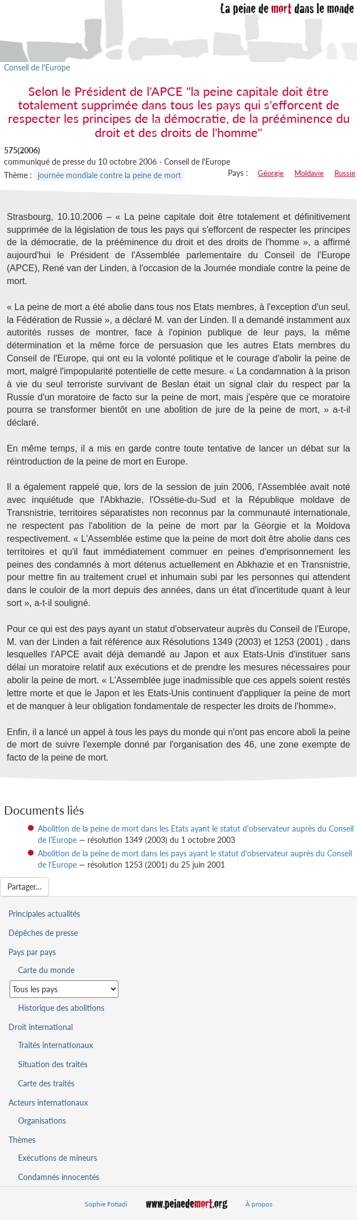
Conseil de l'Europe (37, 67)
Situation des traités (52, 1064)
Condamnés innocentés (58, 1177)
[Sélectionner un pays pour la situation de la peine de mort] (64, 989)
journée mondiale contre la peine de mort (109, 175)
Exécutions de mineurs (57, 1157)
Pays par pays (32, 952)
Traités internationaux (55, 1045)
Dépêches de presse (43, 933)
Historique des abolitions (61, 1008)
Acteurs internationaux (48, 1102)
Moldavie (309, 173)
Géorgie (271, 173)
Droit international (40, 1027)
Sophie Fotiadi (106, 1204)
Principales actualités (44, 913)
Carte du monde (46, 970)
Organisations (42, 1120)
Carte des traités (46, 1083)
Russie (344, 173)
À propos (258, 1204)
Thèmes (22, 1139)
